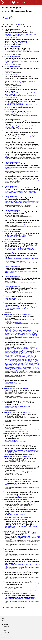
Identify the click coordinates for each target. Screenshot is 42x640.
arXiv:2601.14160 (8, 445)
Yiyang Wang (8, 406)
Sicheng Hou (23, 248)
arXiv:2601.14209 (8, 412)
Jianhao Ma (33, 156)
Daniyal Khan (27, 334)
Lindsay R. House (14, 358)
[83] (2, 109)
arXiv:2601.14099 (8, 507)
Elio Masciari (8, 104)
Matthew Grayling (21, 356)
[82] (2, 97)
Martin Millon (8, 362)
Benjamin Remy (16, 364)
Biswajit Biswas (23, 347)
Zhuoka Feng (31, 146)
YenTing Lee (8, 167)
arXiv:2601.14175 (8, 424)
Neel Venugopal (22, 333)
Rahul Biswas (31, 347)
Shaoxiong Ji (35, 586)
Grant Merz (35, 360)
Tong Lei (19, 536)
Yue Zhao (29, 180)
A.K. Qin (17, 248)
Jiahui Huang (25, 319)
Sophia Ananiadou (17, 587)
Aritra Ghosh (13, 356)
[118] (2, 519)
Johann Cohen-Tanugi (16, 351)
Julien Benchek (21, 332)
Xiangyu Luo (18, 180)
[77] (2, 46)
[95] (2, 241)
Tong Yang (22, 83)
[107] (2, 401)
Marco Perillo (16, 106)
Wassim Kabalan (32, 358)
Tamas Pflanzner (31, 248)
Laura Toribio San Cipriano (25, 367)
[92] (2, 210)
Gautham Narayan (22, 362)
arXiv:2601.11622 (8, 286)
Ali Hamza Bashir (9, 450)
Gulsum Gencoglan (22, 566)
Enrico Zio (22, 514)
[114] (2, 479)
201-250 (30, 23)
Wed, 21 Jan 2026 (9, 14)
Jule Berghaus (10, 451)
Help (3, 620)
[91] (2, 196)
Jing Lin (20, 51)
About (3, 618)
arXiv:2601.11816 (8, 219)
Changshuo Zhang (14, 126)
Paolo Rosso (14, 440)
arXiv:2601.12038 (8, 66)
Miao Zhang (36, 180)
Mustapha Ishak (23, 358)
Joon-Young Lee (17, 321)
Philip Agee (29, 526)
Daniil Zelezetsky (18, 393)
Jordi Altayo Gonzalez (26, 536)
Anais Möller (14, 362)
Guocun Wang (8, 51)
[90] (2, 186)
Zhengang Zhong (16, 112)
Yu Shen (36, 271)
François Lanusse (15, 359)
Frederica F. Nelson (18, 260)
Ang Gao (7, 126)
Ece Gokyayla (25, 564)
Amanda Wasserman (28, 368)
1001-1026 (36, 23)
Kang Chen (7, 146)
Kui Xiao (15, 181)
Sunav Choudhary (18, 271)
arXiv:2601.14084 (8, 558)
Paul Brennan (31, 201)
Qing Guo (34, 136)
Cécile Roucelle (24, 364)
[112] (2, 456)
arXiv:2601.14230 (8, 401)
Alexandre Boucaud (9, 350)
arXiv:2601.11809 (8, 231)
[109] (2, 424)
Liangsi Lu (7, 503)
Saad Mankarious (9, 496)
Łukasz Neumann (18, 461)
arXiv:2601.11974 (8, 130)
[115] (2, 491)
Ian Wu (21, 417)
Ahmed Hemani (36, 536)
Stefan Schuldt (8, 366)
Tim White (36, 368)
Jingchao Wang (14, 503)
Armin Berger (18, 451)
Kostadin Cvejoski (31, 450)
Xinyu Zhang (15, 127)
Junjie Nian (17, 146)
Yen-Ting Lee (24, 224)
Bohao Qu (22, 136)
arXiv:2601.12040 (8, 56)
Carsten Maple (23, 43)
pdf (13, 29)
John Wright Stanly (30, 330)
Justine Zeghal (8, 370)
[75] (2, 29)
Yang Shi (35, 503)
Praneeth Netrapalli (16, 427)
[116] (2, 499)
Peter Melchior (28, 360)
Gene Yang (26, 417)
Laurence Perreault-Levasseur (15, 363)
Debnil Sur (14, 333)
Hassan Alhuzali (9, 587)
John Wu (14, 307)
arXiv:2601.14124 (8, 491)
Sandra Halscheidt (26, 451)
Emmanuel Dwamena (22, 192)
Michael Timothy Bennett (11, 298)
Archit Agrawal (26, 93)
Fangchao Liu (8, 127)
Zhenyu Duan (31, 81)
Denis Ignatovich (26, 202)
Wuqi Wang (28, 136)
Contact (6, 624)
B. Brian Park (22, 236)
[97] (2, 266)
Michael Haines (35, 334)
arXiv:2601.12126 (8, 46)
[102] (2, 314)
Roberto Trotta (8, 368)
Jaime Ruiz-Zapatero (34, 364)
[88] (2, 162)
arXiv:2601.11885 (8, 175)
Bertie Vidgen (8, 330)
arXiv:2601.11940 (8, 141)
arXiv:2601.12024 (8, 87)
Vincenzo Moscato (16, 104)
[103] (2, 327)
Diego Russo (23, 106)
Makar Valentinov (23, 201)
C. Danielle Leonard (25, 359)
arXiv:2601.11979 (8, 119)
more (22, 24)
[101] (2, 302)
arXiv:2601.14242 (8, 327)
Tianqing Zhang (16, 370)
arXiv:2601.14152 (8, 479)
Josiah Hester (27, 406)
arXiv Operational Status (7, 637)
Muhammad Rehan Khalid (20, 450)
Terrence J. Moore (16, 258)
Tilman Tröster (36, 367)
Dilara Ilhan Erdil (13, 566)
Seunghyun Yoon (26, 258)
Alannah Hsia (29, 333)
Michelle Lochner (12, 360)
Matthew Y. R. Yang (9, 417)
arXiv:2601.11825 (8, 210)
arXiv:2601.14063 (8, 581)
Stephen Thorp (15, 367)
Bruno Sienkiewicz (9, 461)
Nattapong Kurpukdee (10, 553)
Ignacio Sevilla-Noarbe (18, 366)
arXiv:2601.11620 (8, 295)
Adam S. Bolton (12, 348)
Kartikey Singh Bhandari (11, 93)
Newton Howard (16, 291)
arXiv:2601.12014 (8, 97)
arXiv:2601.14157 (8, 456)
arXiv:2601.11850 (8, 186)
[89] (2, 175)
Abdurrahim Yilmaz (9, 564)
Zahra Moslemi (23, 167)
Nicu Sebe (10, 600)
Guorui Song (26, 51)
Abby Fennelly (22, 330)
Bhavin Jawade (18, 472)
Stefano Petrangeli (9, 272)
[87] (2, 151)
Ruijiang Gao (14, 156)
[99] (2, 286)
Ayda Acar (31, 564)
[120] (2, 548)
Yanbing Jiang (16, 83)
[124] (2, 593)
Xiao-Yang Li (16, 514)
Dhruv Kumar (34, 93)
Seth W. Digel (33, 352)
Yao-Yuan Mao (20, 360)
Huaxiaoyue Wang (9, 271)
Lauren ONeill (8, 308)
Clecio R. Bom (20, 348)
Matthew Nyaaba (9, 191)
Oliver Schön (8, 112)
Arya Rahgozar (8, 215)
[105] (2, 379)
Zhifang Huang (8, 181)
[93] (2, 219)
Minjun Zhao (34, 126)
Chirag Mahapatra (16, 336)
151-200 (26, 23)
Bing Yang (19, 181)
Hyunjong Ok (8, 484)
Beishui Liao (8, 69)
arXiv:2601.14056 (8, 593)
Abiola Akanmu (11, 527)
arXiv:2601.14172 (8, 433)
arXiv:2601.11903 (8, 162)
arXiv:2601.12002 (8, 109)
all (24, 24)
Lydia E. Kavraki (24, 34)
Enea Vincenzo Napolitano (27, 104)
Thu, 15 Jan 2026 (9, 17)
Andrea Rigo (8, 598)
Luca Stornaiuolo (15, 598)
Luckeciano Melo (15, 62)
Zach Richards (8, 336)
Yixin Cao (20, 147)
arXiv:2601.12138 (8, 37)
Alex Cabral (20, 406)
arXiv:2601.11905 (8, 151)
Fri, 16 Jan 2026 (8, 16)
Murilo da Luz (8, 61)
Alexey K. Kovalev (27, 393)
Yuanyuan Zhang (25, 370)
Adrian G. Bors (19, 553)
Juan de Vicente (25, 352)
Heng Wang (7, 147)
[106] (2, 388)
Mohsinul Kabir (8, 586)
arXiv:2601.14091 (8, 519)
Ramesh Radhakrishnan (11, 225)
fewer (19, 24)
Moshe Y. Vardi (32, 34)
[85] (2, 130)
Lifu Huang (23, 526)
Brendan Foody (25, 336)
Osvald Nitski (33, 336)
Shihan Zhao (24, 146)
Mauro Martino (30, 598)
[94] (2, 231)
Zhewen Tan (25, 81)
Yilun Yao (7, 81)
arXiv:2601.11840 (8, 196)
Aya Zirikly (16, 496)
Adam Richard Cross (17, 308)
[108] (2, 412)
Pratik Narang (16, 94)
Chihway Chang (30, 350)
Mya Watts (36, 307)
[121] (2, 558)
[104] (2, 340)
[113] (2, 465)
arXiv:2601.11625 (8, 276)
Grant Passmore (35, 202)
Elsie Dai (19, 81)
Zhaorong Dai (22, 503)
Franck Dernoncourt (29, 271)
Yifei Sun (7, 248)
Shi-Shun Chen (8, 514)
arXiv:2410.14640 (36, 157)
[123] (2, 581)
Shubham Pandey (9, 472)
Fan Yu (12, 146)
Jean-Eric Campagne (20, 350)
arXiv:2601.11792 (8, 241)
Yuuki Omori (31, 362)
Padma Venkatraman (17, 368)
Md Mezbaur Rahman (25, 586)
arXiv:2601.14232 (8, 388)
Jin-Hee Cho (26, 260)
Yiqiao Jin (14, 406)
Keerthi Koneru (15, 167)
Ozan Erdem (18, 564)
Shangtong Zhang (14, 236)
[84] (2, 119)
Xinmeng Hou (8, 136)
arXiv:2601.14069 (8, 571)
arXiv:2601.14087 (8, 531)
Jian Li (31, 51)
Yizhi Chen (13, 536)
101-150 (22, 23)
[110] (2, 433)
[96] (2, 252)
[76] (2, 37)
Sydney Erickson (16, 355)
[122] (2, 571)
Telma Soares (23, 62)
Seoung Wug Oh (17, 319)
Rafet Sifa (7, 453)
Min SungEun (17, 191)
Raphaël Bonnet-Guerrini (30, 348)
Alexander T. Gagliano (26, 355)
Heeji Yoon (31, 319)
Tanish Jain (20, 93)
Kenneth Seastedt (15, 473)
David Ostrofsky (30, 332)
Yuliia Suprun (8, 34)
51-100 (15, 23)
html (15, 29)
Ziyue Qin (11, 180)
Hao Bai (17, 417)
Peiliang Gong (15, 136)
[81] (2, 87)
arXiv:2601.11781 (8, 252)
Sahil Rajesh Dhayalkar (10, 281)
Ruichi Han (7, 536)
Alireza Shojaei (16, 526)
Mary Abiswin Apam (26, 191)
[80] (2, 74)
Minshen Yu (14, 147)
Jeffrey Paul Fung (21, 307)
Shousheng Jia (8, 83)
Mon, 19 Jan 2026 (9, 15)
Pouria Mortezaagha (18, 215)
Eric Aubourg (29, 346)
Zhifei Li (7, 180)
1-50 (12, 23)
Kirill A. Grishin (29, 356)
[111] (2, 445)
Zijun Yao (37, 146)
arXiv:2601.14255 (8, 314)
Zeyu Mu (7, 236)
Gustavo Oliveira (32, 61)
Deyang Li (28, 126)
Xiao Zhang (22, 126)
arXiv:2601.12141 (8, 29)
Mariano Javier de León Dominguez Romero (24, 354)
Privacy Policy (5, 632)
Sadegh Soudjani (25, 112)
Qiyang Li (7, 382)
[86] (2, 141)
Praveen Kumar (8, 94)
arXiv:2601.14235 (8, 340)
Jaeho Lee (14, 484)
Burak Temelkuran (32, 566)
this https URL (18, 322)
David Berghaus (14, 453)
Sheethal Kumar (31, 167)
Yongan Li (12, 248)
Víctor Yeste (8, 440)
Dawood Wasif (8, 258)
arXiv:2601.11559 (8, 302)
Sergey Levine (13, 382)
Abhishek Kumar (9, 43)
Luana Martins (23, 61)
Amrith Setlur (33, 417)
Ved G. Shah (27, 366)
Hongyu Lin (7, 201)
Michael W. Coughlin (28, 351)
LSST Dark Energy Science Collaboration (15, 346)
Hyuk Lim (33, 258)
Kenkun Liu (15, 51)
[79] (2, 66)
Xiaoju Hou (24, 180)
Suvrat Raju (7, 427)
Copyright (4, 630)
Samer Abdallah (15, 201)
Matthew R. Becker (14, 347)
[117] (2, 507)
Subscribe (6, 626)
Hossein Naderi (8, 526)
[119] (2, 531)
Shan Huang (13, 81)
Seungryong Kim (9, 321)
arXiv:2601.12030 (8, 74)
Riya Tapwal (16, 43)
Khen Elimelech (16, 34)
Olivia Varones (20, 334)
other (18, 29)
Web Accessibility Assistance (8, 634)
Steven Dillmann (9, 354)
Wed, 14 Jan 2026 (9, 18)
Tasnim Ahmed (16, 586)
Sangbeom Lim (8, 319)
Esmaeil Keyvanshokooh (24, 156)
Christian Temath (35, 451)
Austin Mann (15, 330)
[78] (2, 56)
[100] (2, 295)
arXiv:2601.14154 (8, 465)
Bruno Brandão (15, 61)
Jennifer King (29, 307)
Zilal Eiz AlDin (8, 307)
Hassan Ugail (8, 291)
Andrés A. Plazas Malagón (30, 363)
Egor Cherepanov (9, 393)
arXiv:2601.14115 (8, 499)
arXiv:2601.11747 (8, 266)
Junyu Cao (7, 156)
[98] (2, 276)
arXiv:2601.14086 (8, 548)
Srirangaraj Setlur (26, 472)
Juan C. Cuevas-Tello (15, 352)
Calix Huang (13, 334)
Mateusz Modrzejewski (29, 461)
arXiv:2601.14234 (8, 379)
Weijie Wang (23, 598)
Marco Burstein (13, 332)
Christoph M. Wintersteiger (15, 202)
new (8, 20)
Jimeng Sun (26, 308)
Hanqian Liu (29, 503)
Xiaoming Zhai (32, 192)
